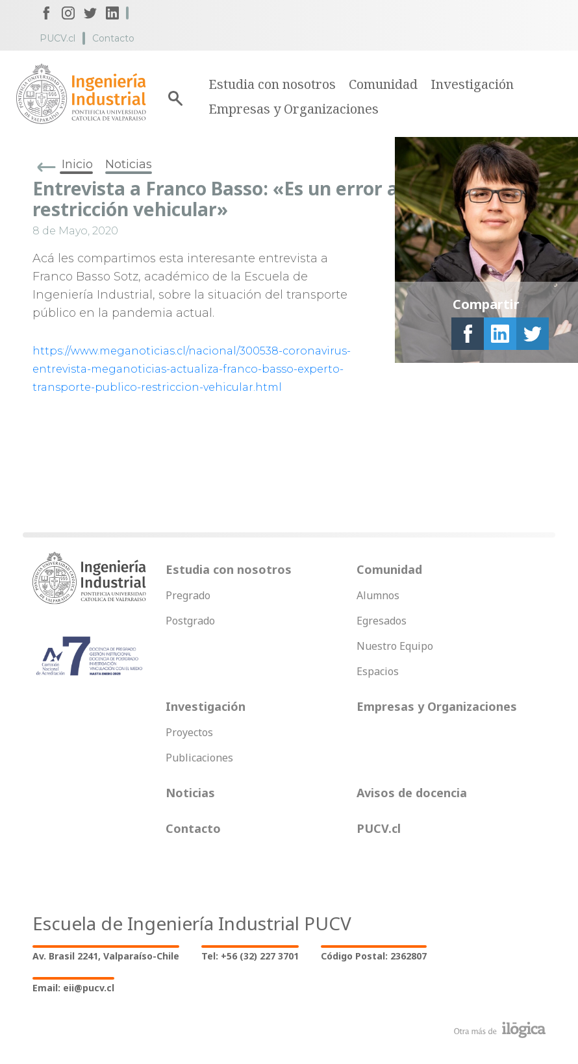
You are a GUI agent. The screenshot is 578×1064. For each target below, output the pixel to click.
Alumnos (378, 595)
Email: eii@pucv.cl (73, 988)
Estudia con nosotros (272, 84)
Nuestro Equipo (395, 645)
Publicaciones (199, 757)
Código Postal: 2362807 (374, 956)
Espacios (378, 671)
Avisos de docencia (412, 792)
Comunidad (383, 84)
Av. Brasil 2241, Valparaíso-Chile (105, 956)
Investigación (472, 84)
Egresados (382, 620)
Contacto (113, 38)
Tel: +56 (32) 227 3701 (250, 956)
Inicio (77, 164)
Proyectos (189, 732)
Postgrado (190, 620)
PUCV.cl (57, 38)
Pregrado (188, 595)
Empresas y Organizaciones (293, 109)
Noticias (128, 164)
